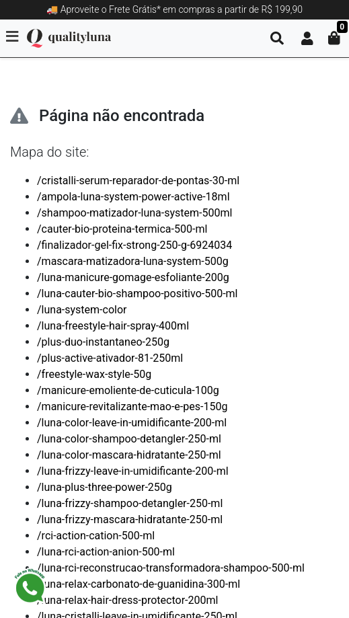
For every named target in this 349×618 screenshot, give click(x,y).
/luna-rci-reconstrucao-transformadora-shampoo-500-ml (171, 568)
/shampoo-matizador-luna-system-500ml (134, 212)
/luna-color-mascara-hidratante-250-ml (129, 455)
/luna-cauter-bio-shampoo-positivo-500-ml (137, 293)
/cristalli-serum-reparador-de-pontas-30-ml (138, 180)
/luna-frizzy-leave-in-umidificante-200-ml (133, 471)
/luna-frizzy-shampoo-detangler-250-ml (130, 503)
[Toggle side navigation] (13, 38)
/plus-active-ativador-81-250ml (110, 358)
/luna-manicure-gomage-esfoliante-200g (133, 277)
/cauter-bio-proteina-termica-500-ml (122, 229)
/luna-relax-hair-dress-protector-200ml (127, 600)
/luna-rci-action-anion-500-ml (106, 551)
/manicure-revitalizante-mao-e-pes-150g (132, 406)
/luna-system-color (81, 309)
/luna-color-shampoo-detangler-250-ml (129, 438)
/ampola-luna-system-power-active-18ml (133, 196)
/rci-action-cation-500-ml (96, 535)
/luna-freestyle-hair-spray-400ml (113, 325)
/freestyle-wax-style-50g (94, 374)
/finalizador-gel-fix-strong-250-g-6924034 (134, 245)
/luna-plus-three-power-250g (104, 487)
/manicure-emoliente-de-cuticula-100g (128, 390)
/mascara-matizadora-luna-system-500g (133, 261)
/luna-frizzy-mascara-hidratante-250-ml (130, 519)
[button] (307, 38)
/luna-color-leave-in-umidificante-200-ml (132, 422)
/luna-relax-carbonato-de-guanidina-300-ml (138, 584)
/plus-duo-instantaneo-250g (103, 342)
